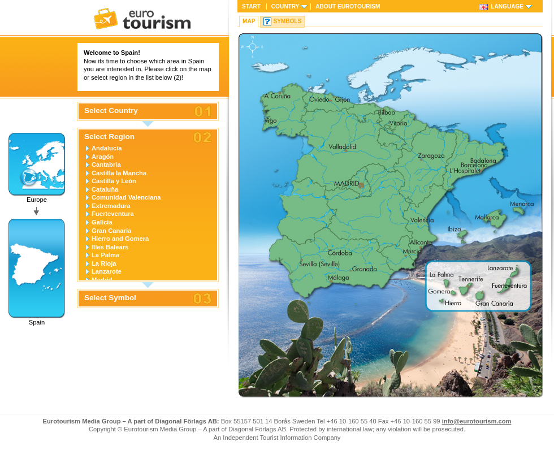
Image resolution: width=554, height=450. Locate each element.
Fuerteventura (113, 213)
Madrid (102, 279)
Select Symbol (110, 298)
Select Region (109, 137)
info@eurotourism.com (477, 421)
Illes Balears (110, 247)
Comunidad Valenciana (126, 197)
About (347, 6)
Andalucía (107, 148)
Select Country (111, 111)
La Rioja (104, 263)
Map (249, 21)
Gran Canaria (111, 230)
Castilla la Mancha (119, 173)
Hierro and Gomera (120, 238)
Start (251, 6)
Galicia (102, 222)
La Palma (105, 255)
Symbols (287, 21)
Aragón (103, 156)
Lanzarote (107, 271)
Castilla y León (114, 181)
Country (285, 6)
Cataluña (105, 189)
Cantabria (106, 164)
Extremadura (111, 205)
